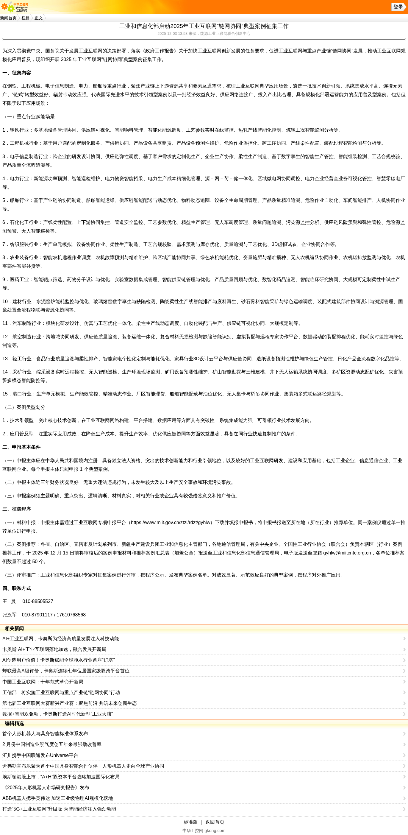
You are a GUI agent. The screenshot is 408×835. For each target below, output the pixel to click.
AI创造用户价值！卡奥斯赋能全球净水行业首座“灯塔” (58, 660)
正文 (39, 17)
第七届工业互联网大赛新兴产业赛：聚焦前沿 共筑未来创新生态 (69, 703)
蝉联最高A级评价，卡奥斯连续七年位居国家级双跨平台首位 (65, 670)
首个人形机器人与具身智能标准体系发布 (45, 733)
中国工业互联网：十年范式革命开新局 (42, 681)
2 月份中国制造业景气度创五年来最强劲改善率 (51, 744)
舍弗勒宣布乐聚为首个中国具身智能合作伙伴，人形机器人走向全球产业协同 (83, 766)
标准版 (191, 822)
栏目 (25, 17)
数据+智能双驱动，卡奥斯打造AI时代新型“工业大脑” (57, 713)
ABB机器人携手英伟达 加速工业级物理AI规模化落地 (57, 798)
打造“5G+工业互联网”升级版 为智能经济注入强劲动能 (59, 808)
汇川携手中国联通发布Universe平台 (40, 755)
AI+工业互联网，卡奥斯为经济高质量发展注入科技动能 (60, 638)
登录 (398, 6)
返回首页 (214, 822)
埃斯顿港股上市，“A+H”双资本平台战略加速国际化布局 (61, 776)
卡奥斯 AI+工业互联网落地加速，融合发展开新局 (54, 649)
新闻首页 (8, 17)
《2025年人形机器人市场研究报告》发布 (45, 787)
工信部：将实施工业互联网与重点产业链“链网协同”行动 (61, 692)
